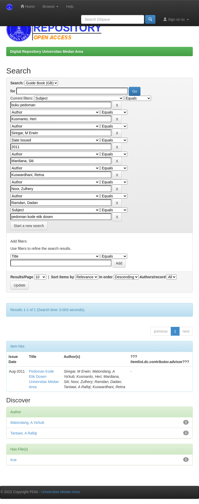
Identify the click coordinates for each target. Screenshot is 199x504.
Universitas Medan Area (60, 492)
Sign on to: (176, 19)
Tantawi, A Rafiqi (23, 433)
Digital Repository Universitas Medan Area (46, 51)
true (13, 460)
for (12, 91)
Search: (17, 83)
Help (70, 6)
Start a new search (29, 226)
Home (27, 6)
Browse (50, 6)
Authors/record (152, 277)
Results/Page (21, 277)
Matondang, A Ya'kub (27, 422)
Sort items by (62, 277)
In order (106, 277)
